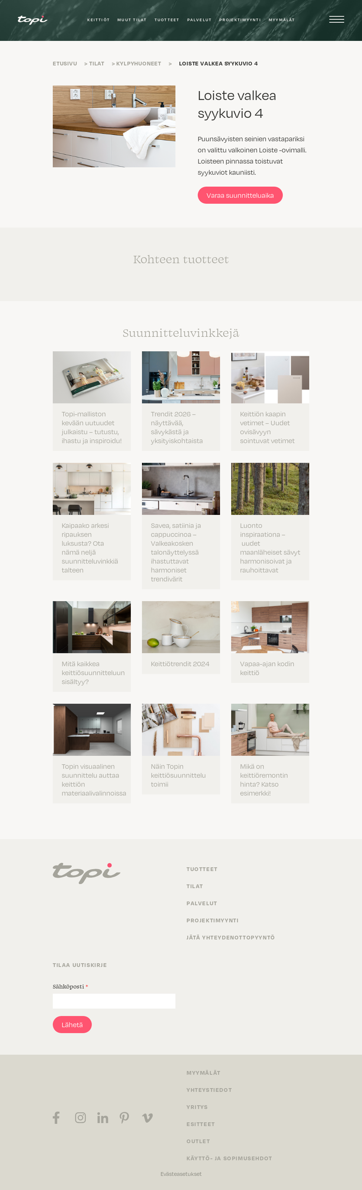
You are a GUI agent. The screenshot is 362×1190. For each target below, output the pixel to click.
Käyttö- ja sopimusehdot (229, 1158)
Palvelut (199, 19)
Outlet (198, 1141)
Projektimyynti (240, 19)
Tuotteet (167, 19)
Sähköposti (70, 986)
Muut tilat (132, 19)
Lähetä (72, 1024)
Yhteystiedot (209, 1089)
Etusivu (65, 63)
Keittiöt (98, 19)
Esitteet (201, 1123)
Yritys (197, 1106)
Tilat (96, 63)
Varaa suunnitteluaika (240, 195)
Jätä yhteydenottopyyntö (231, 937)
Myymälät (282, 19)
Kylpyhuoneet (138, 63)
